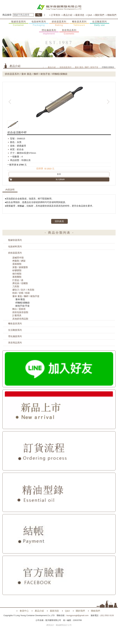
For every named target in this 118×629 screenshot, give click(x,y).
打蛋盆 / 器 (17, 280)
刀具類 (15, 286)
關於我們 (99, 15)
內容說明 (9, 189)
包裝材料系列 (39, 23)
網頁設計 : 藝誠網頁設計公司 (59, 625)
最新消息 (79, 15)
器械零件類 (18, 257)
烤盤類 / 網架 (19, 260)
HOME (59, 7)
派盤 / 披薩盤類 (20, 267)
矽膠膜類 (16, 270)
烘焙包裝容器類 (20, 312)
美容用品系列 (69, 32)
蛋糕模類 (16, 264)
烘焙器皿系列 (59, 23)
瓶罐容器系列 (18, 23)
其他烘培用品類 (20, 318)
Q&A (89, 15)
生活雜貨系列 (99, 23)
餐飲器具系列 (79, 23)
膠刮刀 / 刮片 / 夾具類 (23, 289)
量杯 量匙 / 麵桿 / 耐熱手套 (86, 67)
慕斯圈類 (16, 277)
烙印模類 (16, 273)
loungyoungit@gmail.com (77, 615)
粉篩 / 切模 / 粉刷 (21, 293)
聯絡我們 (111, 15)
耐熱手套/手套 (22, 306)
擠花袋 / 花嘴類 (20, 283)
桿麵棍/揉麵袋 (22, 302)
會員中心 (24, 610)
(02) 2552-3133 (107, 615)
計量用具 (16, 315)
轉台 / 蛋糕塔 (19, 309)
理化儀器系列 (49, 32)
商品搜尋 (6, 15)
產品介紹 (67, 15)
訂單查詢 (55, 15)
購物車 (112, 308)
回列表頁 (59, 221)
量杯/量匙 (20, 299)
